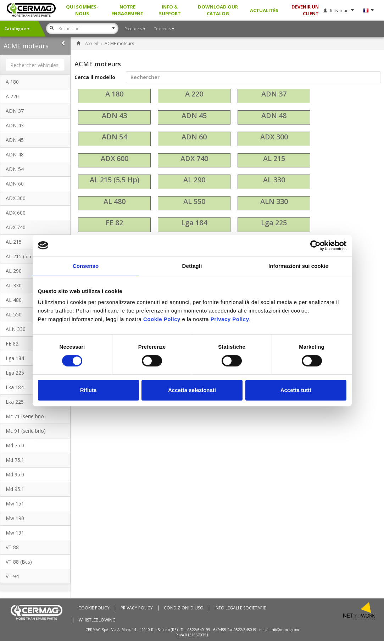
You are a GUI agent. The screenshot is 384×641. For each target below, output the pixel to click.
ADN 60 (15, 183)
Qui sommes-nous (82, 10)
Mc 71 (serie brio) (26, 416)
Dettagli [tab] (192, 266)
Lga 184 (194, 222)
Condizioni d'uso (184, 608)
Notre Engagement (127, 10)
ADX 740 (16, 227)
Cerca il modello (227, 77)
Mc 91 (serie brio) (26, 430)
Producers (135, 28)
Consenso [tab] (86, 266)
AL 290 (194, 179)
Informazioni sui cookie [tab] (298, 266)
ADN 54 (15, 169)
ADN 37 (15, 110)
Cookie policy (94, 608)
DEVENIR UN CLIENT (305, 10)
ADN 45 (15, 140)
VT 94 (12, 576)
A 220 (12, 96)
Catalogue (17, 28)
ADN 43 (15, 125)
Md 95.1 (15, 489)
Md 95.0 (15, 474)
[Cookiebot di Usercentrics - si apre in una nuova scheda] (315, 245)
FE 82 (114, 222)
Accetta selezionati (192, 390)
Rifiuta (88, 390)
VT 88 (12, 547)
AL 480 (115, 201)
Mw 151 (15, 503)
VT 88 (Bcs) (19, 561)
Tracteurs (164, 28)
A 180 (12, 81)
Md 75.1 (15, 460)
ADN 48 (15, 154)
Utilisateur (338, 10)
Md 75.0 (15, 445)
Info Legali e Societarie (240, 608)
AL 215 (274, 158)
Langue (368, 10)
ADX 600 (16, 212)
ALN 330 (274, 201)
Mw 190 (15, 518)
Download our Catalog (218, 10)
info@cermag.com (285, 629)
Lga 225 (274, 222)
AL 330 (274, 179)
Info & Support (170, 10)
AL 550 (194, 201)
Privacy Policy (137, 608)
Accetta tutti (295, 390)
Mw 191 (15, 532)
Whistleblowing (97, 620)
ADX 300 (16, 198)
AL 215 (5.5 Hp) (114, 179)
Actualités (264, 10)
